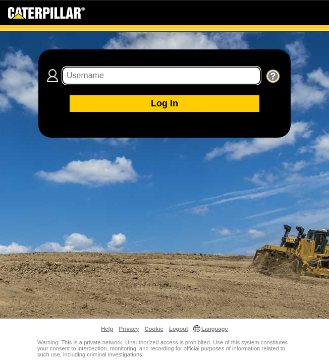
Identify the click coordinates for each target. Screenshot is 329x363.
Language (214, 329)
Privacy (129, 329)
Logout (178, 329)
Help (107, 329)
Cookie (154, 329)
